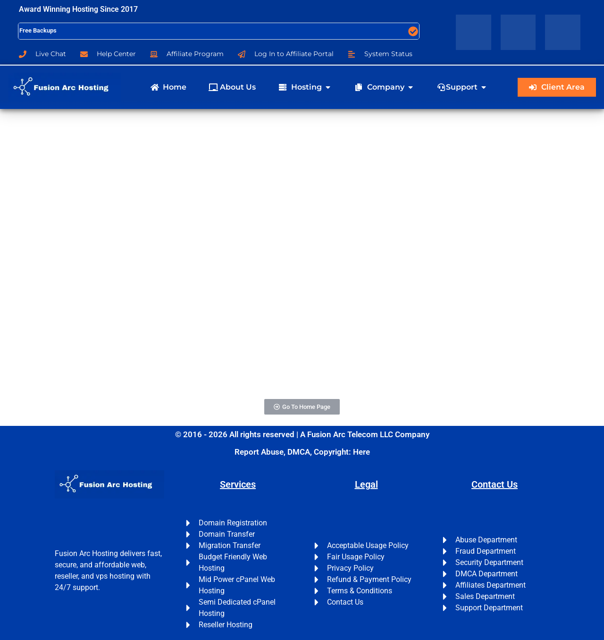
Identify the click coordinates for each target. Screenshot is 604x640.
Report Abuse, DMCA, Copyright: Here (302, 452)
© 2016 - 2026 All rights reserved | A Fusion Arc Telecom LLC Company (302, 434)
